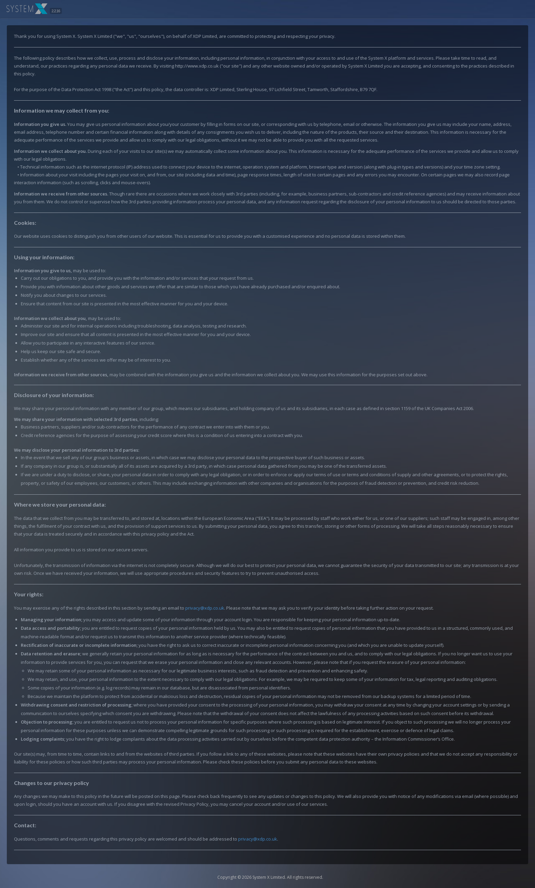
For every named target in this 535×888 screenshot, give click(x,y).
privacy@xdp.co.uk (204, 608)
